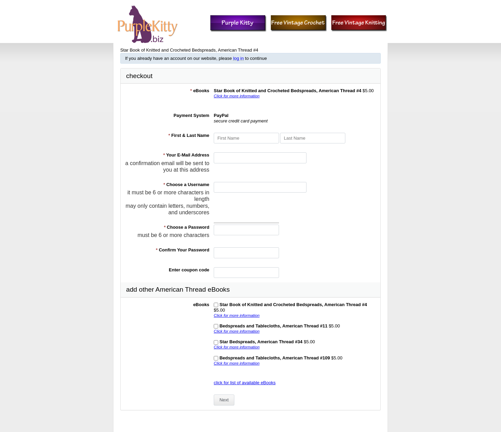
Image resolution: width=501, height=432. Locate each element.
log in (238, 58)
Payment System (191, 115)
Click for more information (236, 96)
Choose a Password (186, 227)
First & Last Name (188, 135)
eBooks (199, 90)
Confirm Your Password (183, 249)
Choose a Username (186, 184)
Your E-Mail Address (186, 155)
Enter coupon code (189, 269)
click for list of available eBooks (245, 382)
